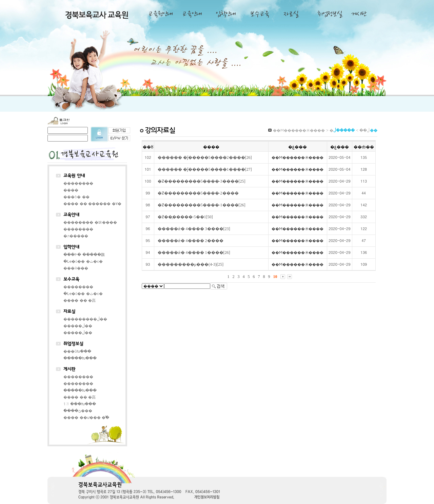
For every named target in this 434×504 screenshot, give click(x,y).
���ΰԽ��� (77, 351)
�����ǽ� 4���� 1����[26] (194, 252)
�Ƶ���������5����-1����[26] (201, 205)
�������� (78, 183)
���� (70, 189)
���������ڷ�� (85, 318)
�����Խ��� (80, 357)
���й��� (75, 267)
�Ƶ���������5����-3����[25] (201, 181)
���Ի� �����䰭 (84, 254)
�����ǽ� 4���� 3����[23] (194, 228)
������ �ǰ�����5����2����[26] (205, 157)
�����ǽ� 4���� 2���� (190, 240)
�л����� (75, 235)
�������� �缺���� (90, 222)
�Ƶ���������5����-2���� (198, 193)
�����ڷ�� (77, 325)
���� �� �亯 (79, 300)
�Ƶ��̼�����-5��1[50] (185, 216)
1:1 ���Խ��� (79, 403)
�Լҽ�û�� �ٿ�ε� (83, 261)
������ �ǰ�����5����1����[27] (205, 169)
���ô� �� (76, 196)
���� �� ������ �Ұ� (92, 203)
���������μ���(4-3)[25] (190, 264)
